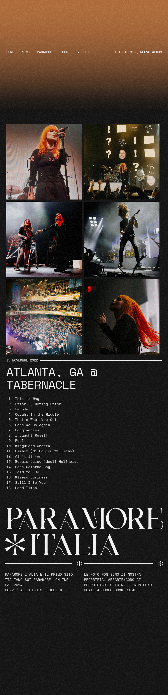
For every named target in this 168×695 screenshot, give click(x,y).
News (26, 52)
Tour (64, 52)
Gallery (82, 52)
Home (10, 52)
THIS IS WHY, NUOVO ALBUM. (139, 52)
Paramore (45, 52)
